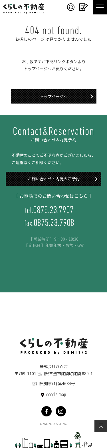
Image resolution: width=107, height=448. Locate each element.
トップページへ (54, 96)
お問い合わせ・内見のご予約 (54, 178)
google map (56, 395)
